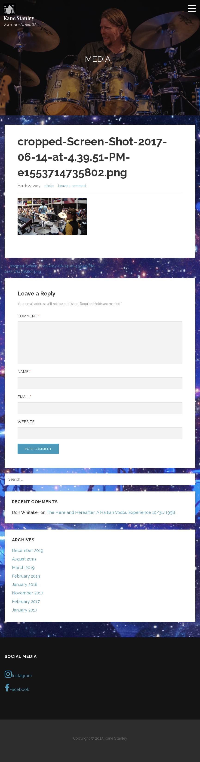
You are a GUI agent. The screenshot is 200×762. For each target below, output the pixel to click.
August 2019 (24, 559)
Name (24, 372)
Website (26, 422)
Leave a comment (72, 186)
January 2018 (24, 584)
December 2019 (27, 550)
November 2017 (27, 592)
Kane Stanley (18, 18)
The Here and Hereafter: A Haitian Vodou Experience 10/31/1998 (110, 512)
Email (24, 397)
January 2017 (24, 610)
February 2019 (26, 576)
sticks (49, 186)
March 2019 (23, 567)
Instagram (18, 674)
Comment (28, 316)
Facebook (17, 688)
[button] (193, 8)
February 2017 (26, 601)
